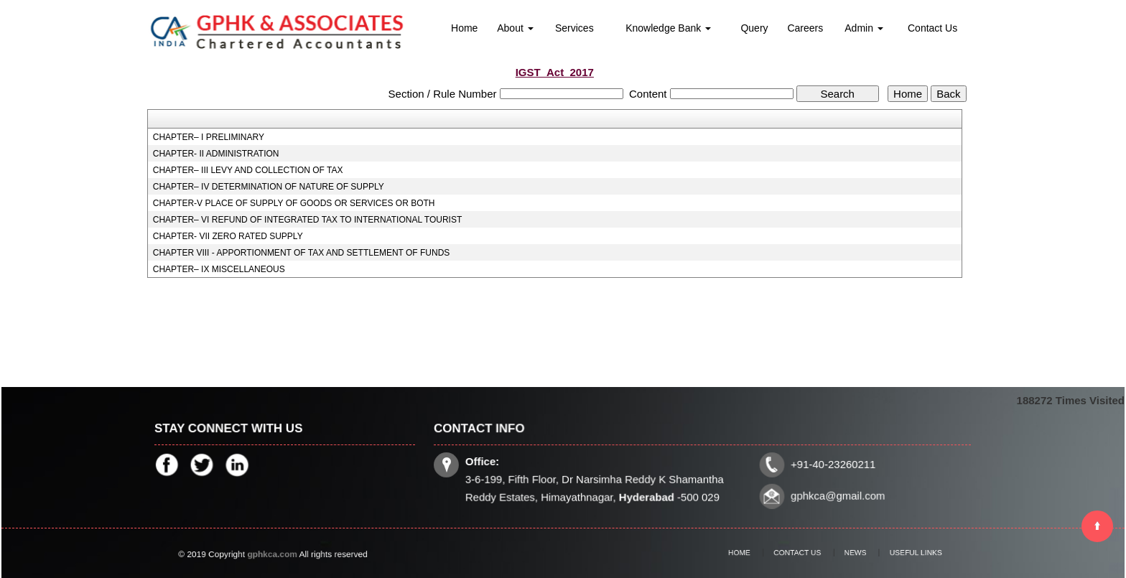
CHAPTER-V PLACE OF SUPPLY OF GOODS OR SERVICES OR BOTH (294, 203)
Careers (805, 28)
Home (464, 28)
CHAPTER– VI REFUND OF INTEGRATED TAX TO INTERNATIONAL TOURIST (307, 220)
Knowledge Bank (668, 28)
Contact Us (932, 28)
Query (754, 28)
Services (574, 28)
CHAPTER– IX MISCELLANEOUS (219, 269)
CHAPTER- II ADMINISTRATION (216, 154)
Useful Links (897, 552)
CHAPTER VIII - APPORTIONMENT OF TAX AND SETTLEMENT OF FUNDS (301, 253)
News (849, 552)
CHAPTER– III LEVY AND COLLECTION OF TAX (248, 170)
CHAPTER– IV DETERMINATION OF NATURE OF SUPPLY (268, 187)
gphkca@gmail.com (834, 495)
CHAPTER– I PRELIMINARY (208, 137)
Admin (863, 28)
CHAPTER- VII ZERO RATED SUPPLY (228, 236)
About (515, 28)
